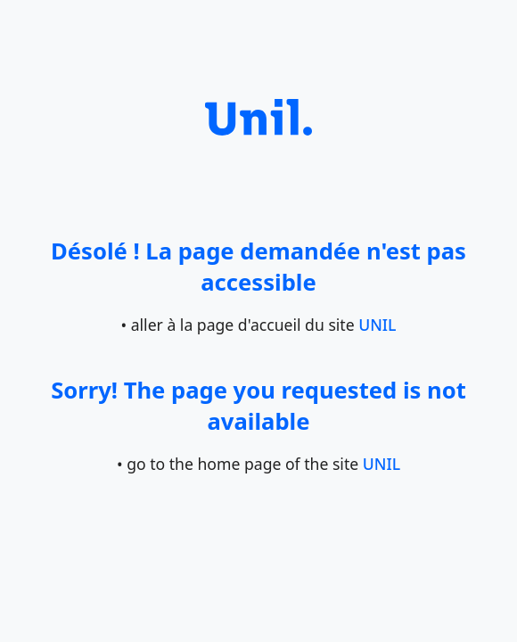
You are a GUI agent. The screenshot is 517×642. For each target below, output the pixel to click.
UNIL (377, 324)
